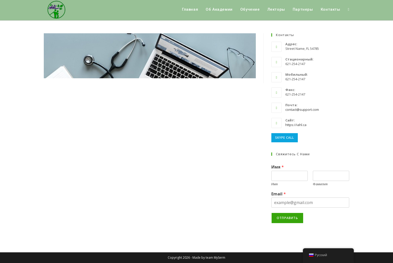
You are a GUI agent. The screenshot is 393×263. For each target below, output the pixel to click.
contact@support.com (302, 109)
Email (278, 194)
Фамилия (320, 184)
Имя (277, 167)
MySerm (219, 257)
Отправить (287, 218)
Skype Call (284, 137)
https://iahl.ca (295, 124)
